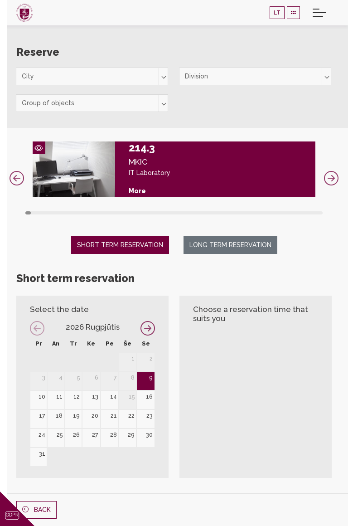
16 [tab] (112, 212)
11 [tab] (84, 212)
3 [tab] (39, 212)
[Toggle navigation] (319, 13)
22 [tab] (146, 212)
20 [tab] (134, 212)
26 (76, 434)
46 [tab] (280, 212)
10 (42, 396)
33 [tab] (207, 212)
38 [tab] (235, 212)
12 (76, 396)
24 (42, 434)
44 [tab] (269, 212)
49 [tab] (297, 212)
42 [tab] (258, 212)
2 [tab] (33, 212)
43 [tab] (263, 212)
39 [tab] (241, 212)
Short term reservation (120, 244)
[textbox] (92, 76)
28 (113, 434)
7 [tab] (61, 212)
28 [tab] (179, 212)
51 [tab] (308, 212)
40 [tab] (247, 212)
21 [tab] (140, 212)
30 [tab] (190, 212)
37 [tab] (230, 212)
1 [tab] (28, 212)
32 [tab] (202, 212)
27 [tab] (174, 212)
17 (42, 415)
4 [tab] (45, 212)
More (137, 191)
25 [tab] (162, 212)
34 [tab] (213, 212)
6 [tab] (56, 212)
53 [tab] (320, 212)
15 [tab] (106, 212)
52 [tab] (314, 212)
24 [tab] (157, 212)
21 (114, 415)
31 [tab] (196, 212)
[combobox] (92, 76)
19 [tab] (129, 212)
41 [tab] (252, 212)
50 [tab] (302, 212)
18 (59, 415)
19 (76, 415)
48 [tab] (292, 212)
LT (277, 12)
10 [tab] (78, 212)
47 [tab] (286, 212)
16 (149, 396)
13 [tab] (95, 212)
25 (60, 434)
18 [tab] (123, 212)
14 (113, 396)
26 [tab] (168, 212)
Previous (17, 178)
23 (149, 415)
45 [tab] (275, 212)
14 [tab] (101, 212)
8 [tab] (67, 212)
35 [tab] (219, 212)
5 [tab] (50, 212)
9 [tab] (73, 212)
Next (331, 178)
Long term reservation (230, 244)
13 (95, 396)
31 (42, 453)
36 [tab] (224, 212)
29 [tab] (185, 212)
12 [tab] (89, 212)
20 (95, 415)
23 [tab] (151, 212)
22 (131, 415)
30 (149, 434)
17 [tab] (118, 212)
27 (95, 434)
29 (131, 434)
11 (59, 396)
